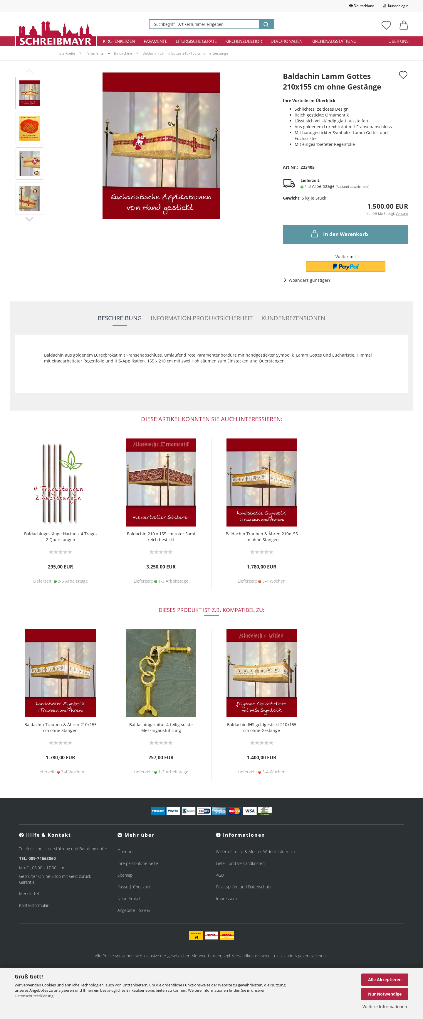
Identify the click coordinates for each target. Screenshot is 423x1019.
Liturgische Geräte (196, 41)
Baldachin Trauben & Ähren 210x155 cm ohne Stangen (262, 536)
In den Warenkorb (339, 233)
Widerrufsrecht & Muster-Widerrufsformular (256, 851)
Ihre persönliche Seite (138, 863)
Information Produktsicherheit (202, 318)
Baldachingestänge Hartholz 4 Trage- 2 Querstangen (60, 536)
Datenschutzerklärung (34, 995)
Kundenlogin (395, 5)
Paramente (155, 41)
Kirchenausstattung (334, 41)
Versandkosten (246, 956)
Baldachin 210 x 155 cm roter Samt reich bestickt (161, 536)
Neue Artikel (129, 898)
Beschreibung (120, 318)
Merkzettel (29, 893)
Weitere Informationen (384, 1006)
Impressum (226, 898)
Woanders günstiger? (309, 280)
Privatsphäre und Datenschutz (243, 887)
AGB (220, 875)
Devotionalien (287, 41)
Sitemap (125, 875)
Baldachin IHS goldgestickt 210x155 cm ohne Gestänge (261, 727)
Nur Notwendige (385, 994)
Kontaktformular (33, 905)
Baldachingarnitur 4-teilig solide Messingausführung (161, 727)
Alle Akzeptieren (385, 979)
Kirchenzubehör (243, 41)
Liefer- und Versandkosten (240, 863)
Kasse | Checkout (134, 887)
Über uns (398, 41)
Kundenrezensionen (293, 318)
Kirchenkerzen (119, 41)
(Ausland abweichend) (352, 186)
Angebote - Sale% (134, 910)
